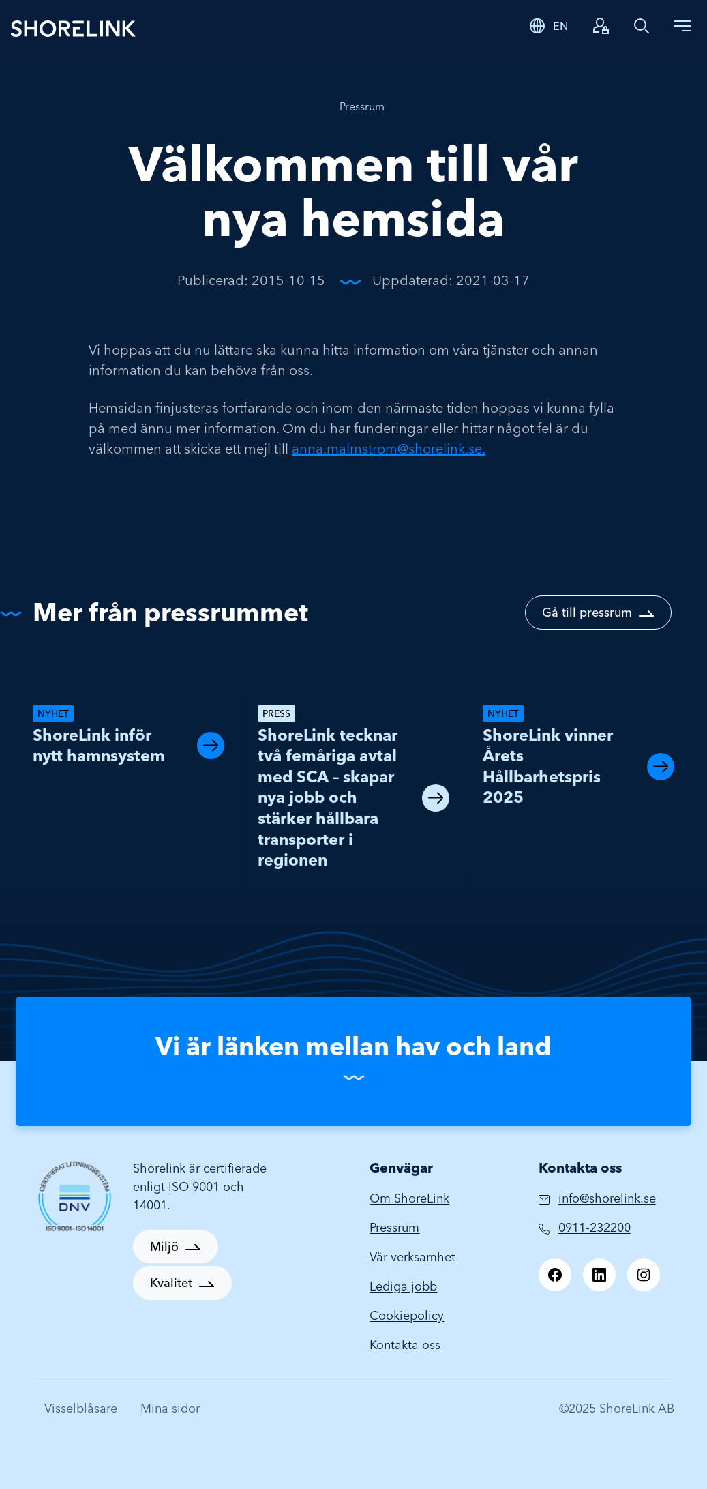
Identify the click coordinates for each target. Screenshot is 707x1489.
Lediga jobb (403, 1286)
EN (560, 26)
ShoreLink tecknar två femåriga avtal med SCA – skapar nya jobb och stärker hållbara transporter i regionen (327, 797)
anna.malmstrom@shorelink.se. (388, 448)
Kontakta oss (405, 1345)
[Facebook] (555, 1274)
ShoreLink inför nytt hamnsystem (99, 745)
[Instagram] (643, 1274)
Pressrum (362, 106)
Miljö (164, 1246)
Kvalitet (171, 1283)
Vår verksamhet (412, 1257)
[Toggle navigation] (682, 26)
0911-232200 (594, 1227)
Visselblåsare (80, 1408)
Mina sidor (170, 1408)
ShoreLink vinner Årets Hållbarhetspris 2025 (548, 766)
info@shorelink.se (607, 1198)
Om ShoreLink (409, 1198)
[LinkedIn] (599, 1274)
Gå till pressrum (587, 612)
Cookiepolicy (407, 1315)
